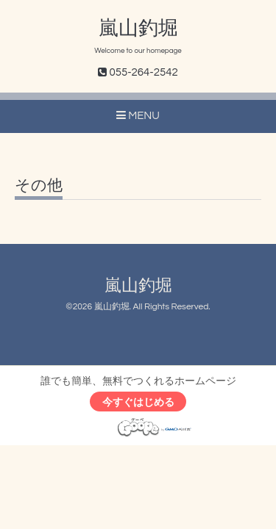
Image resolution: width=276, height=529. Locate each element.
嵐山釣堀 (138, 28)
